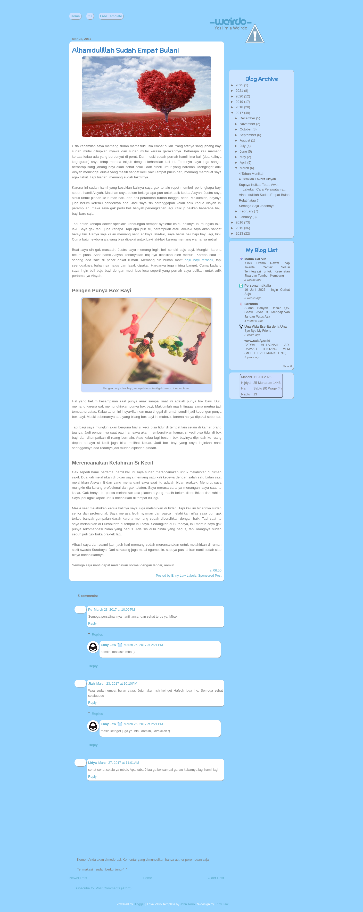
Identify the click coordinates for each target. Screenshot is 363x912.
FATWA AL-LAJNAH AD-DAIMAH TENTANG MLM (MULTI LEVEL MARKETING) (267, 349)
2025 (240, 85)
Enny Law (108, 645)
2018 (240, 107)
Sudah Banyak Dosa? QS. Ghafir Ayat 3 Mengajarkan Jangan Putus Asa (267, 312)
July (243, 146)
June (244, 151)
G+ (90, 16)
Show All (287, 366)
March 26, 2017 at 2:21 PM (143, 645)
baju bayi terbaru (199, 260)
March (245, 168)
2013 (240, 233)
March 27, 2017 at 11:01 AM (118, 763)
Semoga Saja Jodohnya (256, 206)
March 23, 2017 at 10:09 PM (114, 609)
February (247, 211)
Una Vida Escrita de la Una (265, 326)
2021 (240, 91)
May (243, 157)
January (246, 217)
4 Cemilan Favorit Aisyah (257, 179)
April (244, 162)
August (245, 140)
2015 (240, 228)
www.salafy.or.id (257, 341)
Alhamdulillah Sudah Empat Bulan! (125, 50)
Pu (90, 609)
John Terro (187, 904)
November (248, 124)
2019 (240, 102)
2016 (240, 222)
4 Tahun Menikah (251, 174)
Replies (97, 634)
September (248, 135)
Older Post (216, 878)
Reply (92, 623)
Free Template (111, 16)
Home (75, 16)
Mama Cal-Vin (255, 259)
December (248, 118)
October (246, 129)
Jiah (91, 683)
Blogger (139, 904)
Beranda (251, 304)
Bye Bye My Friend (257, 331)
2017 (240, 113)
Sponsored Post (209, 575)
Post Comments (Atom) (113, 888)
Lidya (92, 763)
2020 (240, 96)
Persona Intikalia (257, 285)
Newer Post (78, 878)
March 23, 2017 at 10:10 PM (116, 683)
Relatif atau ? (249, 200)
